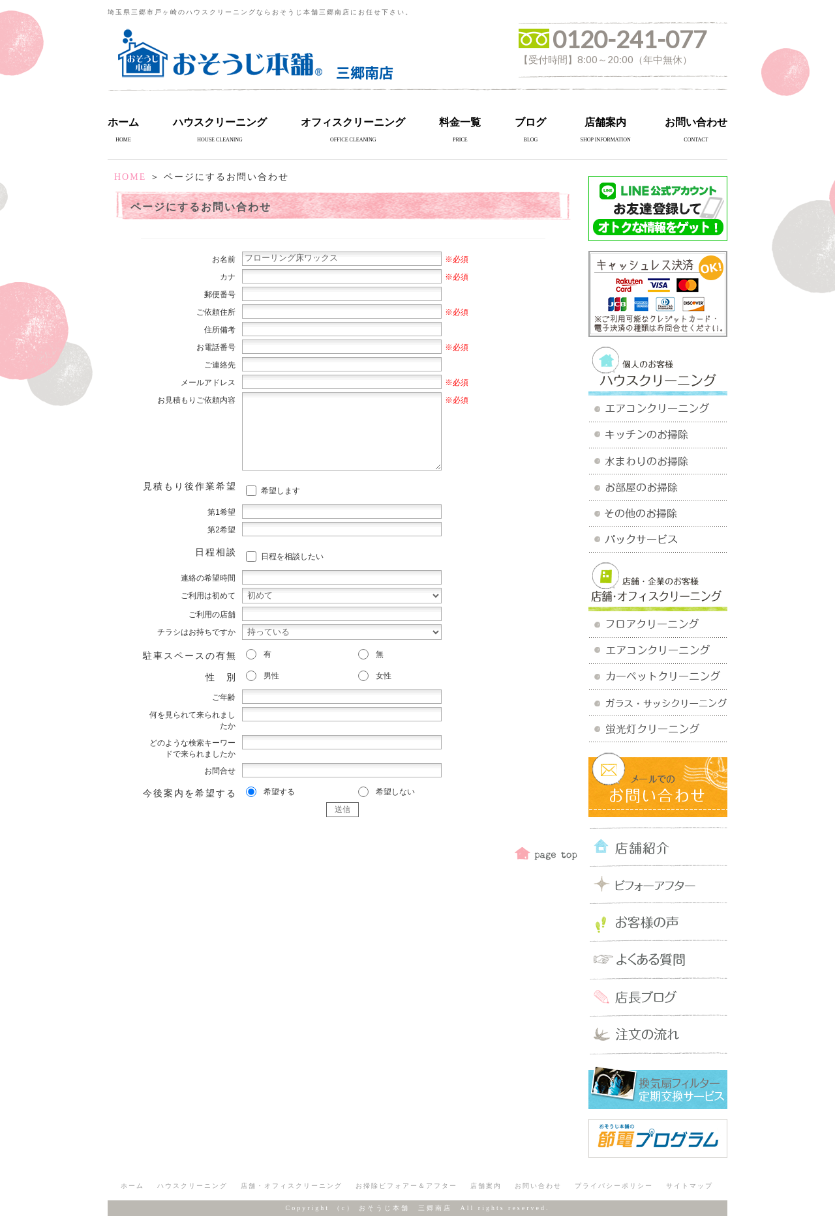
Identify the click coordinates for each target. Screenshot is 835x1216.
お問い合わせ (696, 122)
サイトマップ (689, 1185)
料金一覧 (460, 122)
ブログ (530, 122)
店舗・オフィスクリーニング (291, 1185)
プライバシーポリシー (614, 1185)
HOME (130, 177)
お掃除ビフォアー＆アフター (406, 1185)
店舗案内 (605, 122)
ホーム (123, 122)
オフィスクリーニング (353, 122)
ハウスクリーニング (220, 122)
